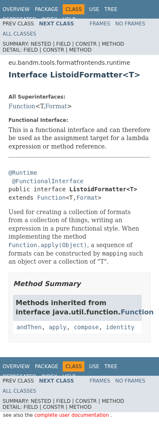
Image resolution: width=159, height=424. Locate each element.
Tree (110, 9)
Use (94, 9)
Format (56, 106)
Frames (99, 24)
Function (21, 106)
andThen (29, 327)
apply (58, 327)
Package (46, 9)
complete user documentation (72, 415)
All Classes (19, 34)
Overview (16, 9)
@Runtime (22, 172)
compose (86, 327)
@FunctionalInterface (48, 181)
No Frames (130, 24)
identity (120, 327)
